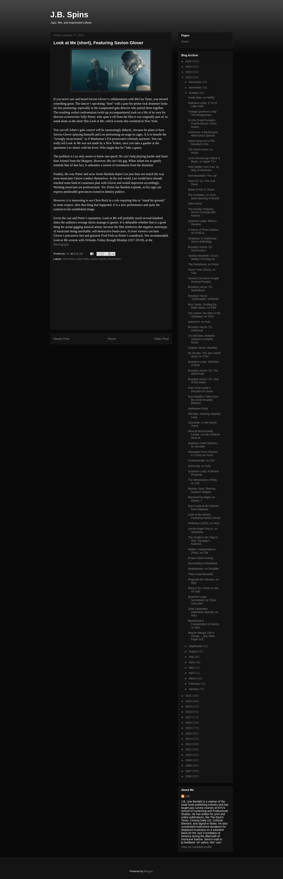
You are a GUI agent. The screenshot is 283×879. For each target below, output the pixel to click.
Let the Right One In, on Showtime (202, 530)
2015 (189, 728)
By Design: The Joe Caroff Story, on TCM (204, 354)
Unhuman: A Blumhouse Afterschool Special (203, 134)
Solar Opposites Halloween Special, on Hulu (203, 612)
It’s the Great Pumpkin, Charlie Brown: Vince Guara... (202, 123)
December (195, 82)
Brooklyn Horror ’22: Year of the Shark (203, 381)
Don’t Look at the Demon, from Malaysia (203, 507)
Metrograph (60, 244)
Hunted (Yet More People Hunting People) (203, 280)
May (192, 667)
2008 (189, 765)
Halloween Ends (198, 408)
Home (112, 338)
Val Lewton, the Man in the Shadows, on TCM (204, 315)
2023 (189, 72)
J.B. (187, 796)
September (196, 646)
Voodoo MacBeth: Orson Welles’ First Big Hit (203, 257)
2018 (189, 711)
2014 (189, 733)
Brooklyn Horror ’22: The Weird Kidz (203, 372)
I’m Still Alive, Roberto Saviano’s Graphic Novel (201, 339)
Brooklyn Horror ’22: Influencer (200, 329)
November (195, 87)
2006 (189, 776)
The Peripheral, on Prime (203, 264)
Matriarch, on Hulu (199, 321)
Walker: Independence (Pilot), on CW (202, 551)
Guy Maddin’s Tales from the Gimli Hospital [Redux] (203, 400)
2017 (189, 717)
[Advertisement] (111, 299)
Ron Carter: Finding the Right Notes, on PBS (202, 306)
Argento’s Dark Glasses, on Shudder (203, 445)
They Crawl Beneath (200, 574)
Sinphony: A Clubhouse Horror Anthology (202, 240)
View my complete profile (196, 847)
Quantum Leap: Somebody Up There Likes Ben (202, 600)
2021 (189, 695)
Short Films (114, 258)
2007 (189, 771)
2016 (189, 722)
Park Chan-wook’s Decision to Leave (200, 389)
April (192, 672)
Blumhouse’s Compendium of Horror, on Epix (204, 624)
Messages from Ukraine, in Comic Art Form (203, 453)
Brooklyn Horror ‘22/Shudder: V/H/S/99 (203, 297)
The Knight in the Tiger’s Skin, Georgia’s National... (203, 541)
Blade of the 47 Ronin (201, 189)
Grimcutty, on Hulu (199, 466)
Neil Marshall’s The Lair (202, 175)
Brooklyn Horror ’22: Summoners (200, 248)
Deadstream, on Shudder (203, 568)
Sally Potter (82, 258)
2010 (189, 754)
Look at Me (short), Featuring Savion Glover (204, 516)
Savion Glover (99, 258)
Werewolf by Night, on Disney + (201, 499)
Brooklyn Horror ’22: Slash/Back (200, 288)
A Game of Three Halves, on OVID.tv (203, 231)
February (194, 683)
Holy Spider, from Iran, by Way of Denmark (203, 168)
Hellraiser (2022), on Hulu (204, 523)
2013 (189, 738)
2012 (189, 744)
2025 (189, 61)
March (193, 678)
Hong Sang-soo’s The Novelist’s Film (201, 142)
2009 (189, 760)
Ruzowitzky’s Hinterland (202, 563)
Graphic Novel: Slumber (202, 347)
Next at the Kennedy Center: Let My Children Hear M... (204, 434)
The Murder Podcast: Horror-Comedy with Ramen (202, 212)
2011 (189, 749)
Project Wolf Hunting (200, 558)
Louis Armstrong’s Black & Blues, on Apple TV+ (204, 160)
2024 (189, 66)
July (191, 656)
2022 (189, 77)
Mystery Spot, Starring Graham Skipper (201, 490)
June (192, 662)
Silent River (195, 203)
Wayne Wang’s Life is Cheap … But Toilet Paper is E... (201, 636)
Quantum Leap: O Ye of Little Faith (202, 104)
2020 (189, 701)
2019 (189, 706)
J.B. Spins (69, 14)
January (194, 689)
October (194, 92)
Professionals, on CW (201, 460)
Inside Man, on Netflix (201, 97)
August (193, 651)
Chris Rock (68, 258)
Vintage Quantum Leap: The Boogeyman (202, 113)
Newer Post (61, 338)
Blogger (148, 871)
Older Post (161, 338)
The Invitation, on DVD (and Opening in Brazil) (203, 196)
